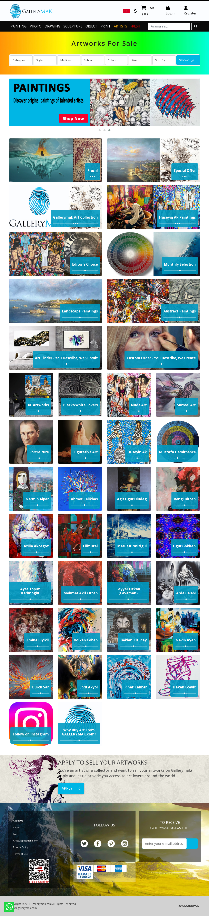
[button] (99, 130)
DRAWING (52, 26)
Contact (17, 827)
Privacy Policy (20, 847)
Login (170, 10)
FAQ (15, 833)
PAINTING (19, 26)
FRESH (135, 26)
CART (148, 11)
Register (190, 10)
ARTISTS (120, 26)
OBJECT (91, 26)
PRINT (106, 26)
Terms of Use (20, 853)
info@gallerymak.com (23, 908)
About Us (18, 820)
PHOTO (35, 26)
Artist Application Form (25, 840)
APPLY (71, 788)
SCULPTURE (72, 26)
